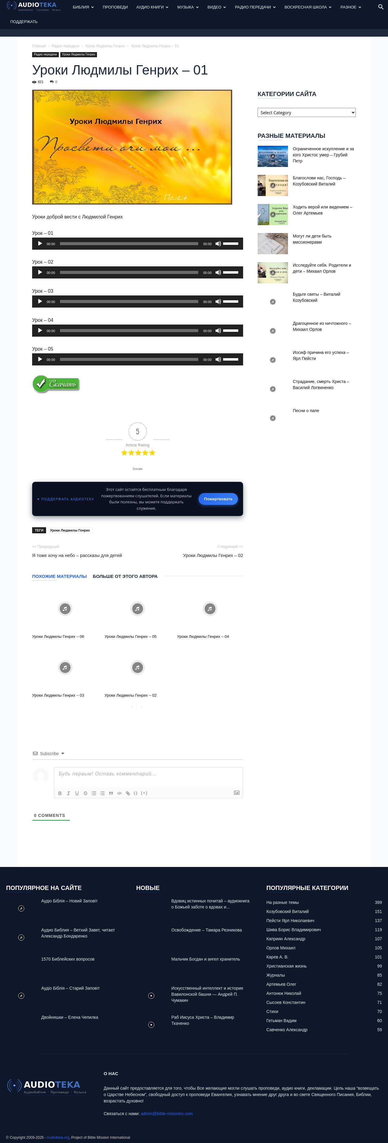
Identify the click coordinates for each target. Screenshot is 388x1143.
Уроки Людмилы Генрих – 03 (58, 695)
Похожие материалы (59, 576)
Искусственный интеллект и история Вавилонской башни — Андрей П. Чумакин (207, 994)
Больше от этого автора (125, 576)
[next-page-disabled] (141, 707)
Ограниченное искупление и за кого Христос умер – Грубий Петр (323, 154)
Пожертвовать (218, 499)
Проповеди (115, 7)
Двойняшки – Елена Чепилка (69, 1017)
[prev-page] (131, 707)
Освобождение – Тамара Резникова (206, 930)
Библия (83, 7)
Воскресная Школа (308, 7)
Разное (350, 7)
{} (136, 793)
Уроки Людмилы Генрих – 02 (213, 555)
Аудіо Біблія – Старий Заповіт (70, 988)
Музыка (188, 7)
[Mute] (218, 244)
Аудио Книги (152, 7)
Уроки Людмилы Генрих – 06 (58, 636)
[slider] (129, 243)
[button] (380, 8)
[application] (137, 244)
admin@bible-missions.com (167, 1113)
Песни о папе (306, 410)
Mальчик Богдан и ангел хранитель (205, 959)
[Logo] (37, 7)
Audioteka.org (58, 1137)
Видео (217, 7)
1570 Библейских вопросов (68, 959)
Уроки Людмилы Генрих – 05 (131, 636)
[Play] (40, 244)
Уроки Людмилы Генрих (105, 46)
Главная (39, 46)
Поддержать (24, 21)
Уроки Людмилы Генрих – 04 (203, 636)
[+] (144, 793)
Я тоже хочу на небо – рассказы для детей (77, 555)
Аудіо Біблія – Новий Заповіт (69, 900)
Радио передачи (255, 7)
